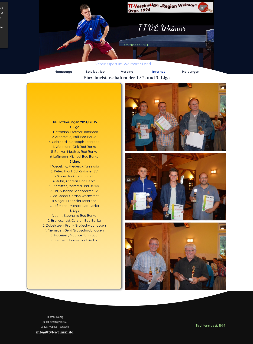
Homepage (63, 71)
